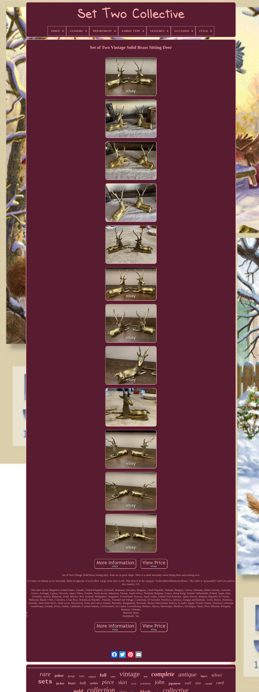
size (198, 683)
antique (187, 674)
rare (45, 674)
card (220, 682)
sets (45, 682)
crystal (208, 683)
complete (162, 674)
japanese (175, 683)
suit (83, 683)
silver (216, 675)
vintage (129, 674)
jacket (60, 683)
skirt (122, 682)
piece (108, 682)
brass (72, 683)
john (160, 682)
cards (133, 683)
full (103, 675)
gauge (71, 676)
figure (204, 676)
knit (145, 677)
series (94, 683)
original (92, 676)
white (112, 676)
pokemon (145, 683)
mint (81, 676)
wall (188, 683)
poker (59, 676)
